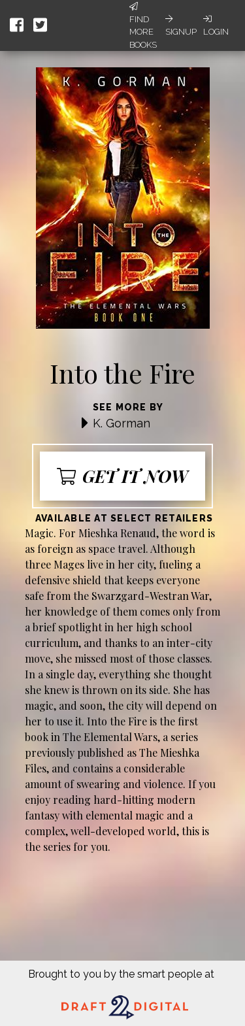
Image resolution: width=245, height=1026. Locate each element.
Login (216, 25)
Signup (181, 25)
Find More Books (143, 26)
